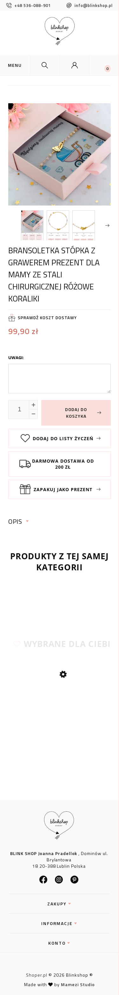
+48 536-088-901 (28, 5)
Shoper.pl (36, 975)
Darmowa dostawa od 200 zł (63, 464)
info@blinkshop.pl (90, 5)
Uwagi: (16, 357)
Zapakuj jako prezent (63, 489)
